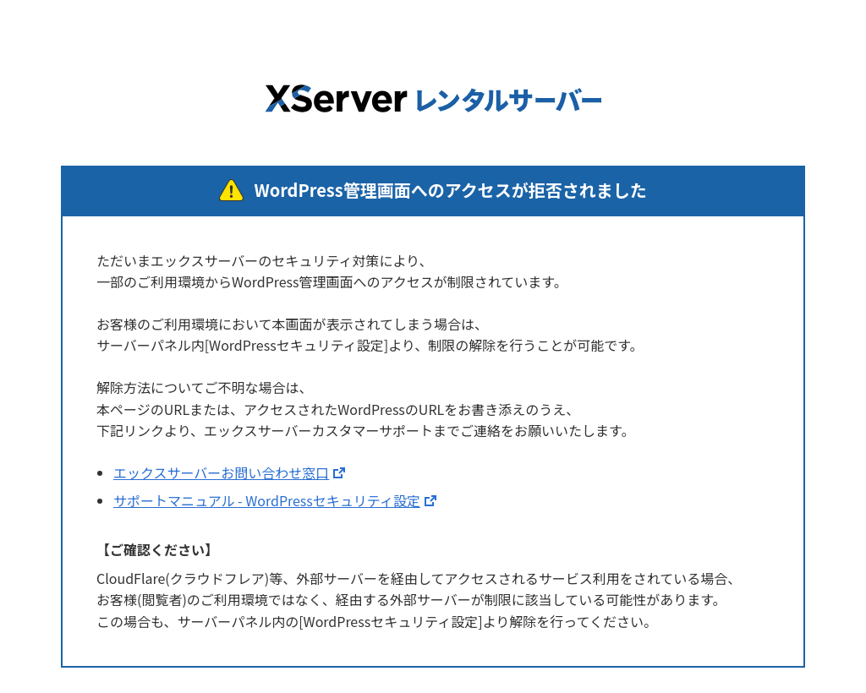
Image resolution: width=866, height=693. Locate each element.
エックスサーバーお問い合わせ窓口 (221, 472)
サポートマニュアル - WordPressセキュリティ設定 (266, 500)
